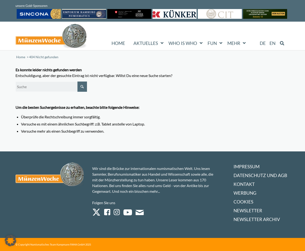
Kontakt (244, 184)
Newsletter (248, 210)
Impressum (246, 166)
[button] (10, 240)
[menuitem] (263, 43)
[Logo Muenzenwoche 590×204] (51, 37)
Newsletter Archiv (257, 219)
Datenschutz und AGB (260, 175)
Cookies (243, 201)
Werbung (245, 193)
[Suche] (51, 87)
